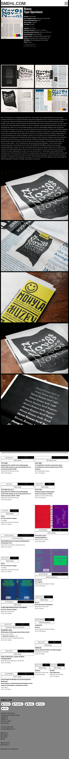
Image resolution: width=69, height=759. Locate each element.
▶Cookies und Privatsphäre (9, 749)
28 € (54, 642)
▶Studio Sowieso (9, 636)
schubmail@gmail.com (8, 729)
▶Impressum (5, 744)
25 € (46, 665)
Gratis (48, 597)
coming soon (9, 457)
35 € (25, 457)
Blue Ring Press (52, 460)
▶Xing (3, 739)
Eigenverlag (17, 460)
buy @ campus (9, 535)
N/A (26, 674)
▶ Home (5, 704)
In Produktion (9, 602)
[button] (66, 3)
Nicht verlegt (17, 677)
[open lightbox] (12, 27)
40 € (26, 602)
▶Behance (4, 733)
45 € (22, 624)
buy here (9, 484)
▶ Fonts (40, 704)
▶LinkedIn (4, 737)
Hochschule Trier (17, 538)
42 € (14, 558)
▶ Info (4, 709)
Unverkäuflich (9, 674)
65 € (49, 484)
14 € (26, 651)
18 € (60, 574)
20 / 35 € (26, 535)
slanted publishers (51, 577)
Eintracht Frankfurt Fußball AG (15, 627)
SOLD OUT (29, 45)
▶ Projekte (17, 704)
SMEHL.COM (13, 4)
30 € (14, 510)
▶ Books (29, 704)
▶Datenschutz (5, 743)
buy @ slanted (43, 574)
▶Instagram (4, 735)
